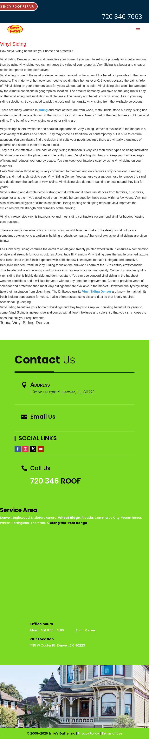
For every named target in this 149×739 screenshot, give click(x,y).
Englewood (21, 517)
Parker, (5, 523)
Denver (5, 517)
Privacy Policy (88, 733)
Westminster (131, 517)
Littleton (37, 517)
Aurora (51, 517)
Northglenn (20, 523)
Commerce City (107, 517)
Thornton (37, 523)
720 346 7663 (122, 16)
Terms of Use (112, 733)
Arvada (87, 517)
